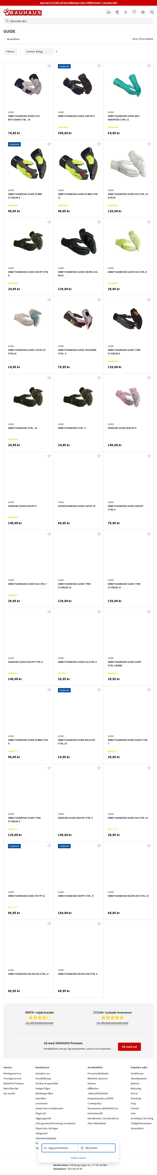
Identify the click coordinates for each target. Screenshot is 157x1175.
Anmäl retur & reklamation (49, 1108)
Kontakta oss (43, 1073)
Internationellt (95, 1113)
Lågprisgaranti (43, 1118)
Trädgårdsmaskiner (141, 1123)
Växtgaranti (42, 1133)
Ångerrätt (41, 1113)
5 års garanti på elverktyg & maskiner (55, 1123)
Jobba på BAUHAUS (98, 1093)
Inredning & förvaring (142, 1118)
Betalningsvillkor (44, 1093)
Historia (92, 1083)
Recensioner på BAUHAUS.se (103, 1108)
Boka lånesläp (11, 1088)
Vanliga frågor (43, 1088)
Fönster (135, 1108)
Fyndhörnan (137, 1073)
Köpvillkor (41, 1098)
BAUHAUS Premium (14, 1083)
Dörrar (134, 1093)
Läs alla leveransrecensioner (112, 1022)
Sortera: (38, 51)
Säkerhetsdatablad (46, 1138)
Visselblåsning (43, 1078)
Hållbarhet (93, 1088)
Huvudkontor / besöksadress (103, 1118)
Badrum (135, 1083)
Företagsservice (12, 1078)
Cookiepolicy (95, 1103)
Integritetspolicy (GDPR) (100, 1098)
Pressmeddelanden (98, 1073)
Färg (133, 1103)
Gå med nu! (129, 1047)
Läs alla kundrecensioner (39, 1022)
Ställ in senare (78, 1157)
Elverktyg (136, 1098)
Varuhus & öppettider (47, 1083)
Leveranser (42, 1103)
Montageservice (12, 1073)
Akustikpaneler (139, 1078)
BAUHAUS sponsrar (98, 1078)
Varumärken (13, 39)
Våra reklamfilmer (97, 1123)
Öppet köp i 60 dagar (47, 1128)
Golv (133, 1113)
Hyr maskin (9, 1093)
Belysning (136, 1088)
